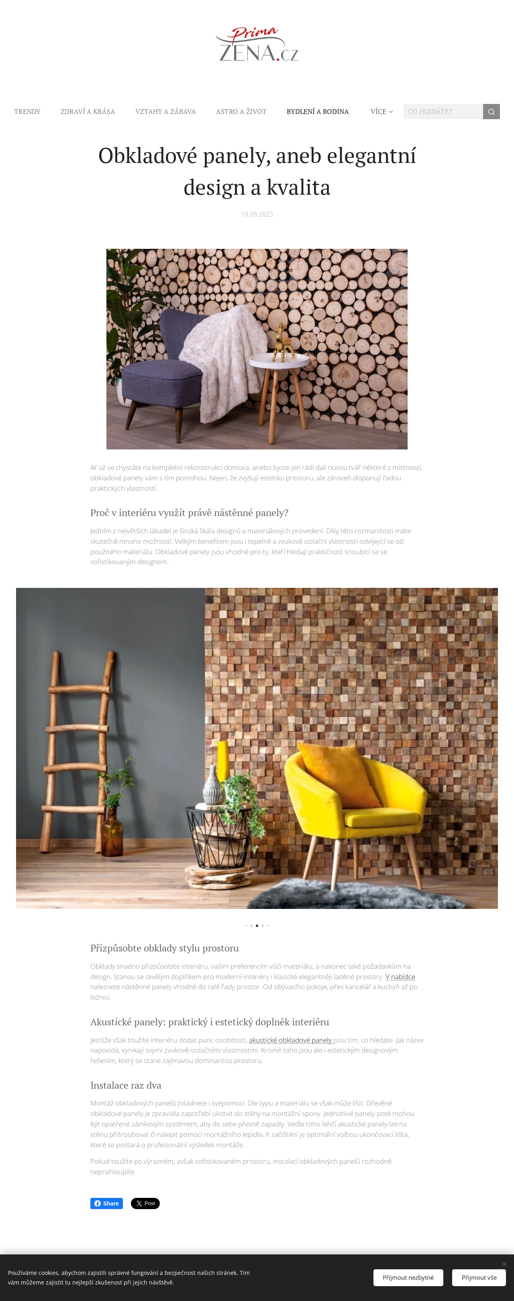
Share (106, 1203)
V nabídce (400, 976)
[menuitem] (32, 112)
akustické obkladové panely (291, 1039)
